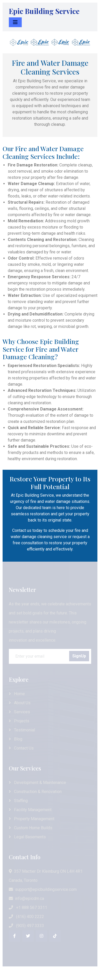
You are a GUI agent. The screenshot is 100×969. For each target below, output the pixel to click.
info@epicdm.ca (26, 898)
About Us (20, 702)
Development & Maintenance (37, 782)
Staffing (18, 800)
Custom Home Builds (30, 827)
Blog (15, 739)
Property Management (31, 818)
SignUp (79, 656)
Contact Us (21, 748)
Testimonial (22, 730)
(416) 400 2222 (26, 916)
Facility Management (30, 809)
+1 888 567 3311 (28, 907)
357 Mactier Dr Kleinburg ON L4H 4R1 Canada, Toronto (46, 876)
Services (19, 711)
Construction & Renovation (35, 791)
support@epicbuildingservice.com (43, 889)
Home (17, 693)
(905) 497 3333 (26, 925)
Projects (19, 720)
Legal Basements (27, 836)
